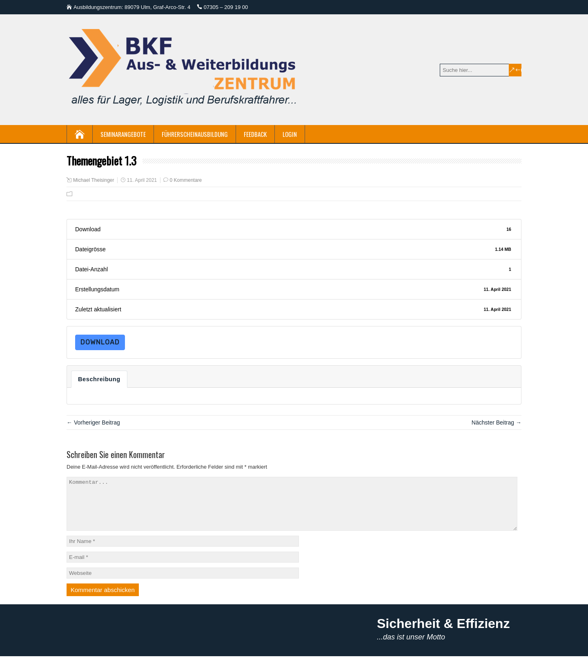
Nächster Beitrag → (496, 422)
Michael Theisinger (93, 180)
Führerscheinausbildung (195, 134)
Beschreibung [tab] (99, 379)
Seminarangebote (123, 134)
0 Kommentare (186, 180)
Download (100, 342)
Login (290, 134)
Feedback (255, 134)
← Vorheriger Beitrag (93, 422)
